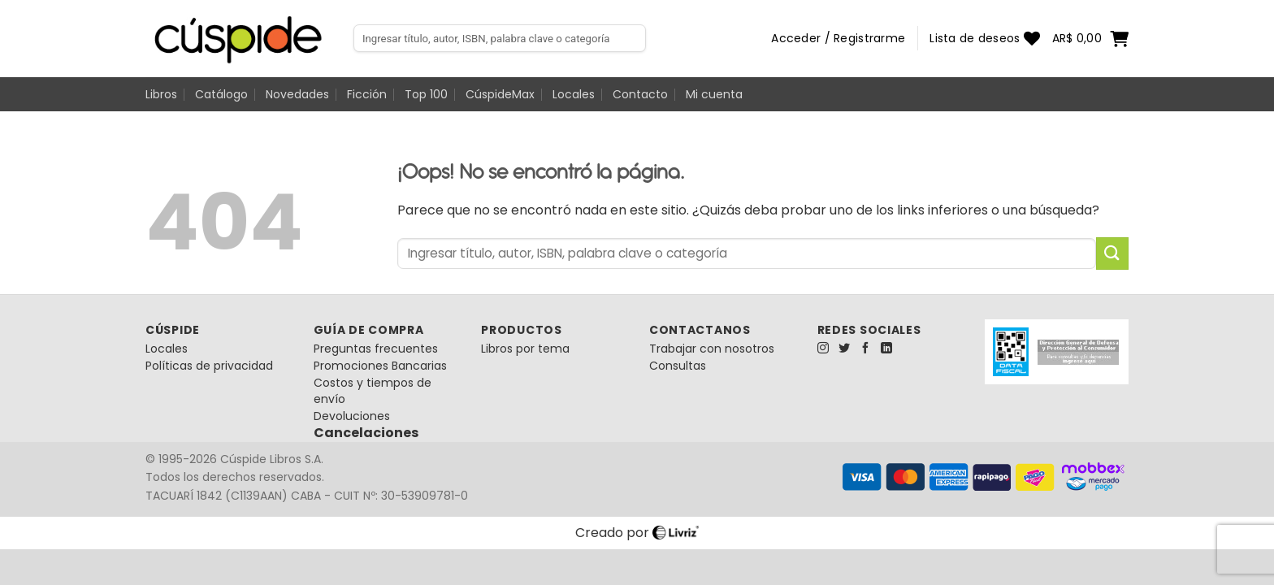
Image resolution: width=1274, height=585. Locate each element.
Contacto (640, 94)
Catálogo (221, 94)
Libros (161, 94)
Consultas (677, 366)
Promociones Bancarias (380, 366)
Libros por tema (525, 348)
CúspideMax (500, 94)
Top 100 (426, 94)
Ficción (367, 94)
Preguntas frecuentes (376, 348)
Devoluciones (352, 416)
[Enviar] (1112, 253)
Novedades (297, 94)
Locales (573, 94)
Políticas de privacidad (209, 366)
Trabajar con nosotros (711, 348)
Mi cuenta (714, 94)
